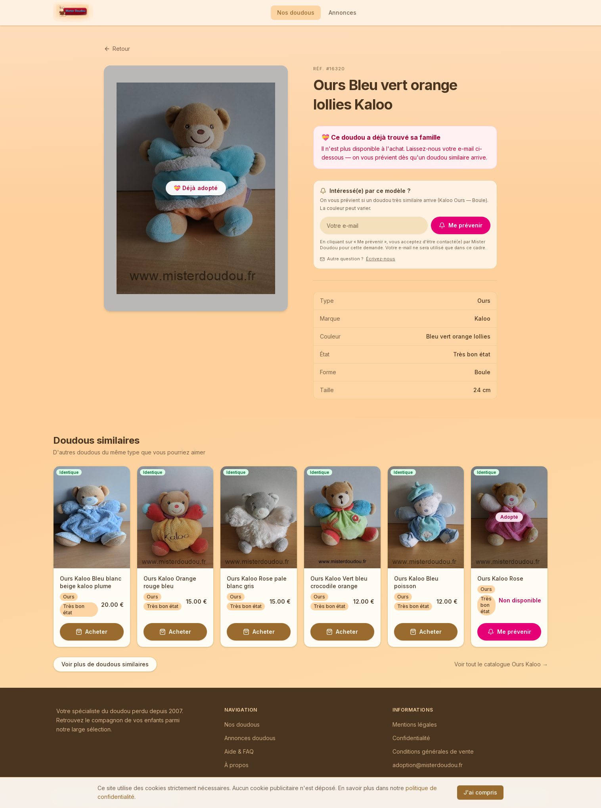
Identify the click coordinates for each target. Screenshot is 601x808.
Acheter (91, 631)
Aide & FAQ (239, 751)
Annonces (342, 12)
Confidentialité (411, 738)
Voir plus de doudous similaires (105, 664)
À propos (236, 765)
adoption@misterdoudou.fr (427, 765)
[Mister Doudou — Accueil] (72, 12)
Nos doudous (295, 12)
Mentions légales (414, 724)
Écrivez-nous (380, 259)
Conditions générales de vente (433, 751)
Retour (117, 48)
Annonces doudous (250, 738)
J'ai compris (480, 792)
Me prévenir (460, 225)
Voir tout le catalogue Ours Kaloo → (501, 664)
